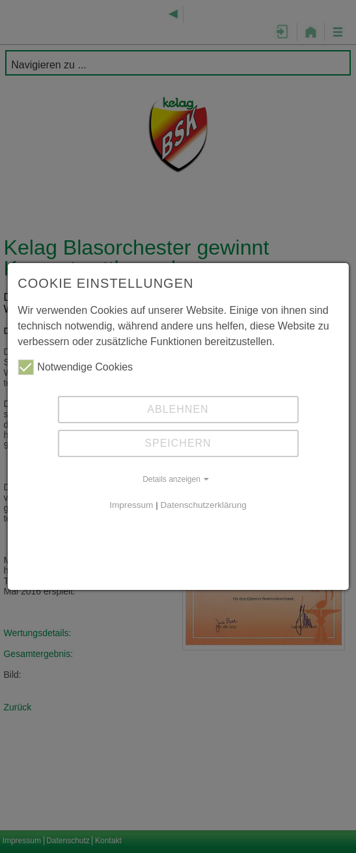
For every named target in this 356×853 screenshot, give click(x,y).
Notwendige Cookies (75, 367)
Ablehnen (177, 409)
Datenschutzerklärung (204, 505)
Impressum (131, 505)
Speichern (177, 443)
